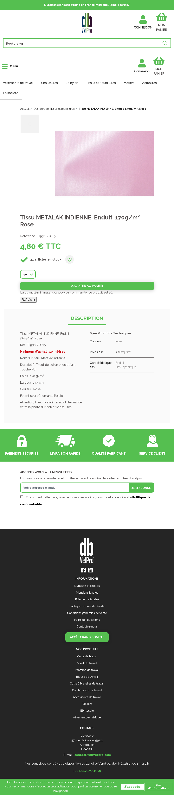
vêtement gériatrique (87, 717)
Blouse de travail (87, 676)
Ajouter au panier (87, 286)
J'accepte (132, 787)
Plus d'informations (158, 787)
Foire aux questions (87, 619)
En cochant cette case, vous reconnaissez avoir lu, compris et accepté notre (85, 501)
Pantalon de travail (87, 670)
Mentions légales (87, 592)
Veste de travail (87, 656)
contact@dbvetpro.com (92, 755)
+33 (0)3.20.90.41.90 (87, 771)
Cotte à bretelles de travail (87, 683)
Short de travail (87, 663)
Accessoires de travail (87, 697)
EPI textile (87, 710)
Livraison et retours (87, 585)
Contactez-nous (87, 626)
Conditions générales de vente (87, 613)
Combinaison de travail (87, 690)
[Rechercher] (83, 43)
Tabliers (87, 703)
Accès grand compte (87, 637)
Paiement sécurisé (87, 599)
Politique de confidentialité (87, 606)
